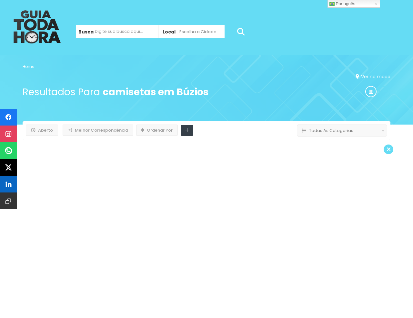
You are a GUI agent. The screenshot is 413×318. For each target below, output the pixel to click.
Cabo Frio (150, 260)
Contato (348, 260)
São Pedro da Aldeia (295, 260)
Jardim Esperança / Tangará (216, 260)
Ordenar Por (157, 130)
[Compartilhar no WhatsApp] (8, 150)
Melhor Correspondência (98, 130)
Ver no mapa (374, 76)
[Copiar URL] (8, 200)
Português (342, 3)
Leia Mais (329, 198)
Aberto (42, 130)
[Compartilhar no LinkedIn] (8, 184)
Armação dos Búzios (95, 260)
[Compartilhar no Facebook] (8, 117)
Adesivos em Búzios (178, 177)
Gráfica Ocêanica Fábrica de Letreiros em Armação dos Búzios (218, 161)
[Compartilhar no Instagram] (8, 134)
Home (28, 66)
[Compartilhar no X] (8, 167)
